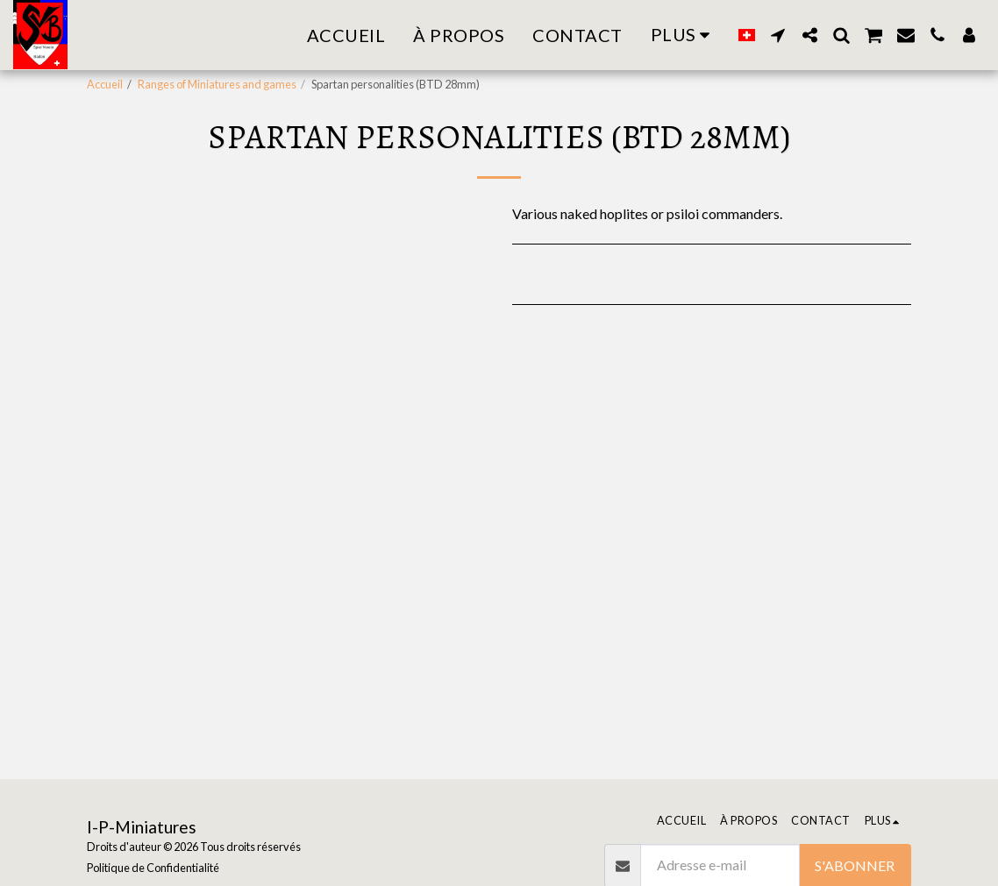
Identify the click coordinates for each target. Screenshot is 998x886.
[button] (778, 35)
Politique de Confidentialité (153, 868)
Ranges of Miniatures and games (217, 84)
